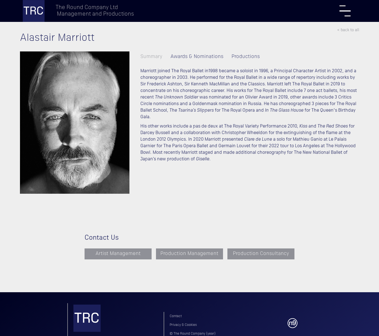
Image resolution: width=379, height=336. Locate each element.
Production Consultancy (261, 253)
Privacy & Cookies (183, 325)
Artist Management (118, 253)
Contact (176, 316)
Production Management (189, 253)
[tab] (155, 56)
